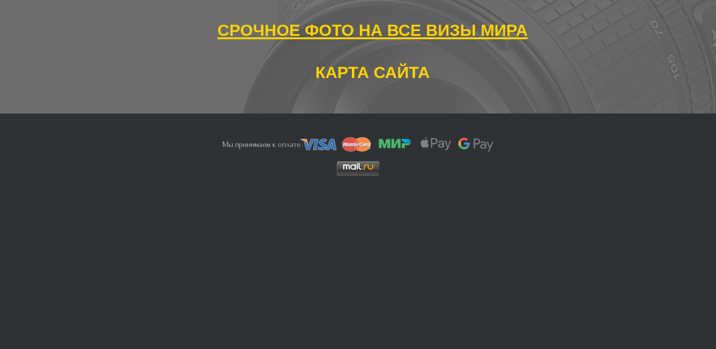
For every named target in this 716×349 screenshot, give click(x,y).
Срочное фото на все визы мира (372, 28)
